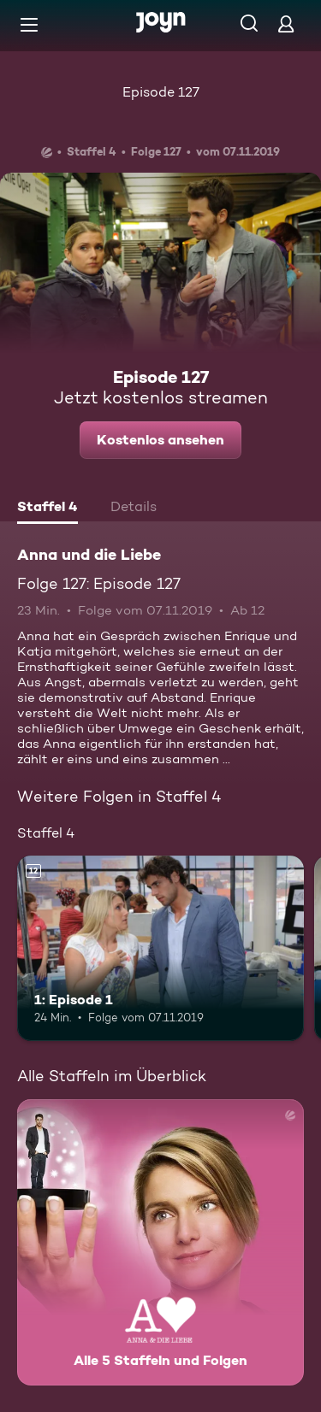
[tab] (47, 508)
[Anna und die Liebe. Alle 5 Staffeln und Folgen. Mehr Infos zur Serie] (160, 1242)
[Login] (286, 23)
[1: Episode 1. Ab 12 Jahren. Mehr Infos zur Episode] (160, 949)
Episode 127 (160, 92)
